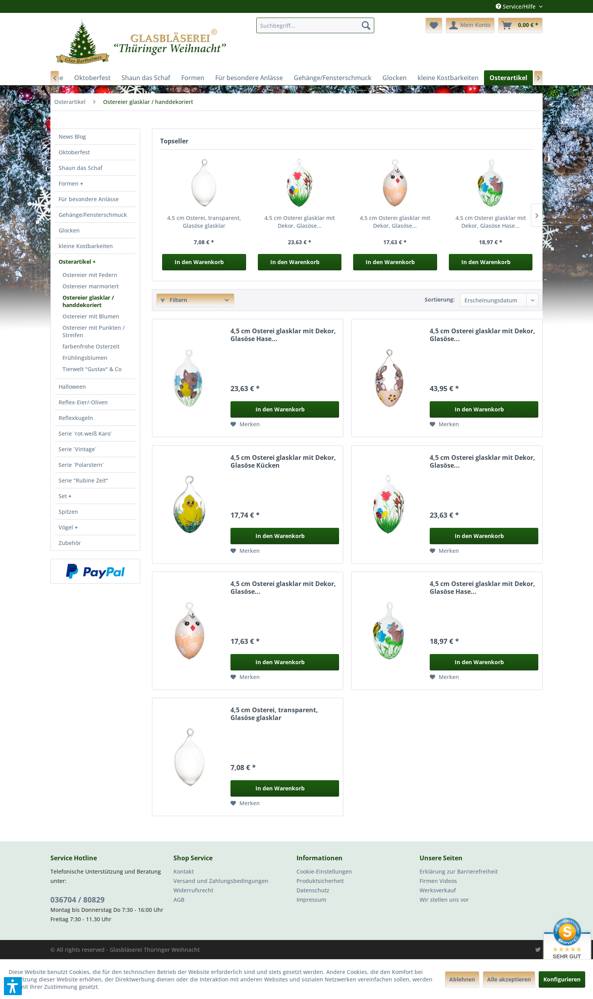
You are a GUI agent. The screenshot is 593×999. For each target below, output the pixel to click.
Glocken (69, 230)
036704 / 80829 (77, 900)
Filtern (174, 300)
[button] (13, 986)
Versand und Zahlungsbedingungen (220, 881)
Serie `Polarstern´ (81, 464)
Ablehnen (462, 979)
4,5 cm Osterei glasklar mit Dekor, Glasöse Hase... (490, 221)
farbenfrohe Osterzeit (91, 346)
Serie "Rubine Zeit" (83, 480)
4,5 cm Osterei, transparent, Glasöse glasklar (204, 221)
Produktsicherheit (320, 881)
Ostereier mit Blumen (91, 316)
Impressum (311, 899)
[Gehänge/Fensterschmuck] (332, 77)
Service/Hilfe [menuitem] (516, 6)
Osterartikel (76, 261)
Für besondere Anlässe (89, 199)
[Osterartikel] (508, 77)
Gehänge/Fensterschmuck (93, 214)
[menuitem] (315, 25)
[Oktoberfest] (92, 77)
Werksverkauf (438, 890)
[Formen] (193, 77)
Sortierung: (440, 299)
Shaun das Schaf (80, 168)
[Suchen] (366, 25)
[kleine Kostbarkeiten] (448, 77)
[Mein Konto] (470, 25)
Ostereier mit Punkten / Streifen (94, 331)
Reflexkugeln (76, 418)
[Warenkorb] (520, 25)
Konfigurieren (561, 979)
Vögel (67, 527)
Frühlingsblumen (85, 357)
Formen (69, 183)
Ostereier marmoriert (91, 286)
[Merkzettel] (433, 25)
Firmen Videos (438, 881)
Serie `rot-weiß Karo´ (85, 433)
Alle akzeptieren (509, 979)
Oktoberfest (74, 152)
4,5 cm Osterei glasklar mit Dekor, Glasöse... (299, 221)
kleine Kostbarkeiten (86, 246)
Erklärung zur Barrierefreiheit (459, 871)
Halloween (72, 386)
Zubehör (70, 543)
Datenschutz (312, 890)
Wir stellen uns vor (444, 899)
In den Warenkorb (199, 262)
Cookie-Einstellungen (324, 871)
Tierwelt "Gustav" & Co (92, 369)
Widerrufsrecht (193, 890)
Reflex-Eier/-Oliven (83, 402)
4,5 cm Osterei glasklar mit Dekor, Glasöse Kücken (283, 461)
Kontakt (183, 871)
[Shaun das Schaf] (146, 77)
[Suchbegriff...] (315, 25)
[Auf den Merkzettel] (245, 424)
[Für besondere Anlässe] (249, 77)
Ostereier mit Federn (90, 275)
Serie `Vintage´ (77, 449)
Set (63, 496)
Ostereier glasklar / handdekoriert (88, 301)
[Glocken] (394, 77)
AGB (178, 899)
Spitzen (68, 511)
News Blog (72, 136)
